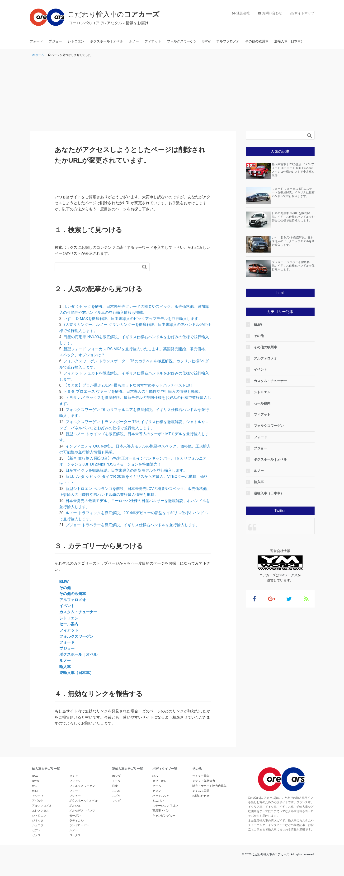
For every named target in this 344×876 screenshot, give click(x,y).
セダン (156, 790)
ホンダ (116, 776)
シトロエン (76, 41)
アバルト (37, 800)
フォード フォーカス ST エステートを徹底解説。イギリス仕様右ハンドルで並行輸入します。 (293, 192)
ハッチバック (161, 795)
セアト (36, 830)
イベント (67, 606)
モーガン (75, 815)
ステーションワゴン (165, 805)
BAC (35, 776)
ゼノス (36, 835)
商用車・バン (161, 810)
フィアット (153, 41)
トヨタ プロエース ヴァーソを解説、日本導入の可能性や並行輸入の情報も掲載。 (132, 391)
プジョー (55, 41)
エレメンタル (40, 810)
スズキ (116, 795)
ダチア (73, 776)
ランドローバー (79, 825)
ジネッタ (37, 820)
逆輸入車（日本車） (289, 41)
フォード (36, 41)
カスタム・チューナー (78, 612)
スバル (116, 790)
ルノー (134, 41)
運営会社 (241, 13)
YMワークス (288, 575)
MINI (35, 790)
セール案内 (68, 624)
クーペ (156, 785)
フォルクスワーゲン (182, 41)
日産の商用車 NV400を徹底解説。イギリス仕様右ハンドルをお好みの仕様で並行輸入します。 (293, 217)
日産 (115, 785)
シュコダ (37, 825)
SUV (155, 776)
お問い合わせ (270, 13)
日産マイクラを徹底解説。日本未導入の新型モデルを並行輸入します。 (126, 470)
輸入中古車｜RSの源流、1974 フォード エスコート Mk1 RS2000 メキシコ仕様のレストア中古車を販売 (293, 170)
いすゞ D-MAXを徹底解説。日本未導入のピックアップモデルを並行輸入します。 (132, 319)
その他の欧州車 (257, 41)
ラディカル (76, 820)
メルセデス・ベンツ (82, 810)
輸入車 (65, 666)
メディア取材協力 (203, 780)
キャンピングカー (163, 815)
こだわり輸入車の (115, 14)
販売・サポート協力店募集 (209, 785)
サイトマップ (302, 13)
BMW (207, 41)
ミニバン (158, 800)
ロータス (75, 835)
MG (34, 785)
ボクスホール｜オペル (106, 41)
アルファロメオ (228, 41)
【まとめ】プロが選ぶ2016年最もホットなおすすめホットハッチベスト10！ (128, 385)
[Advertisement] (172, 94)
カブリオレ (159, 780)
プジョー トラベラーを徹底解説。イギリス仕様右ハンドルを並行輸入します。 (132, 525)
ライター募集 (200, 776)
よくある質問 (200, 790)
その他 (65, 588)
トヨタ (116, 780)
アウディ (37, 795)
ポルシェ (75, 805)
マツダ (116, 800)
